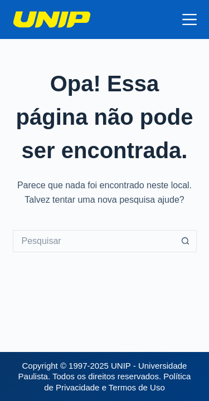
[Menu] (189, 19)
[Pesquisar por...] (93, 241)
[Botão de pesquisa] (185, 241)
